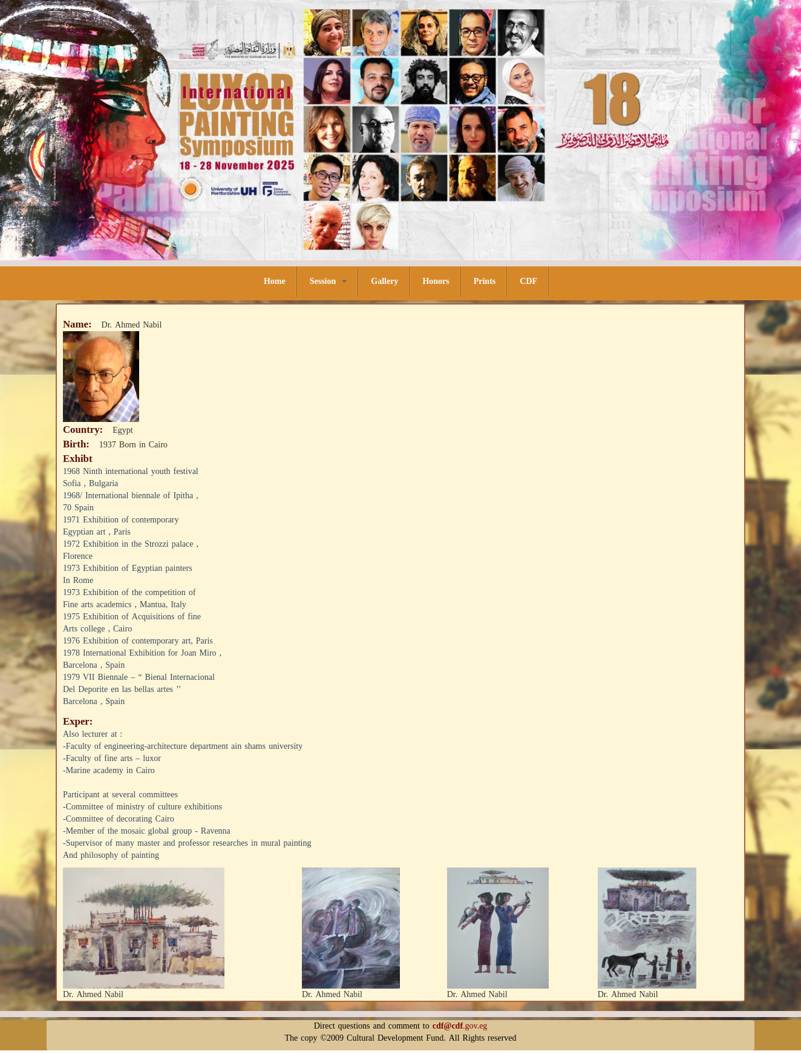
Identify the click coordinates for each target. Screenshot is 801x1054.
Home (275, 281)
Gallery (384, 281)
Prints (485, 281)
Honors (435, 281)
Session (328, 281)
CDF (528, 281)
